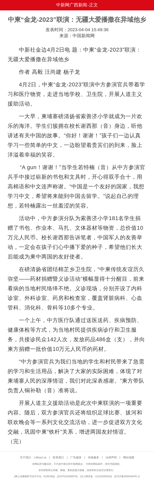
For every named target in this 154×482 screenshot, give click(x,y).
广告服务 (76, 457)
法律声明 (111, 457)
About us (40, 457)
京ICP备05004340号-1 (127, 476)
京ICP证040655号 (67, 476)
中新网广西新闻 (71, 4)
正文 (93, 4)
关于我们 (25, 457)
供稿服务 (93, 457)
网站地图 (128, 457)
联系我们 (58, 457)
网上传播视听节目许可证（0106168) (34, 476)
